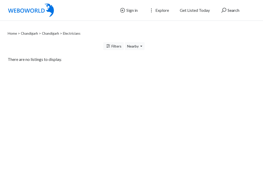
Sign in (128, 10)
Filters (113, 39)
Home (12, 27)
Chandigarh (29, 27)
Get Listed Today (195, 10)
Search (230, 10)
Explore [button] (158, 10)
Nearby (133, 40)
